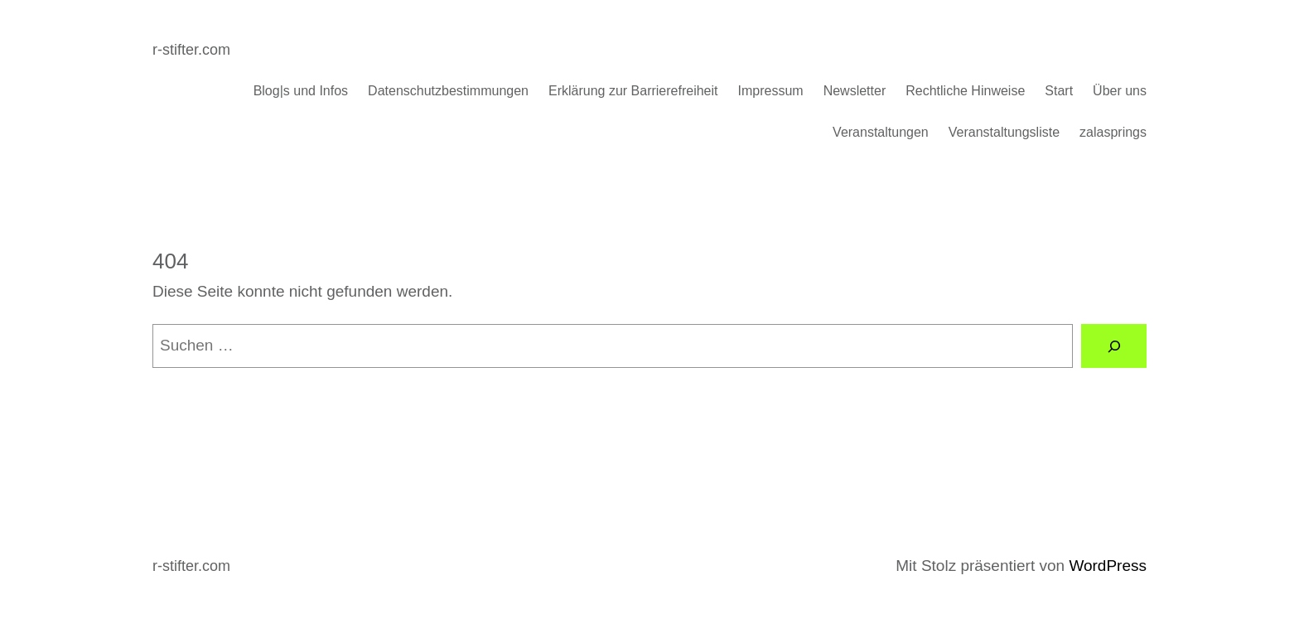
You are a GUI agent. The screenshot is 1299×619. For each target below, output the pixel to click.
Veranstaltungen (881, 132)
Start (1059, 91)
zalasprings (1113, 132)
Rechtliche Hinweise (965, 91)
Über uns (1120, 91)
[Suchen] (1114, 346)
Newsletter (854, 91)
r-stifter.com (191, 49)
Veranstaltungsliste (1004, 132)
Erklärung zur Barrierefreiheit (633, 91)
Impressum (771, 91)
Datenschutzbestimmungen (448, 91)
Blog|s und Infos (301, 91)
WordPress (1108, 565)
